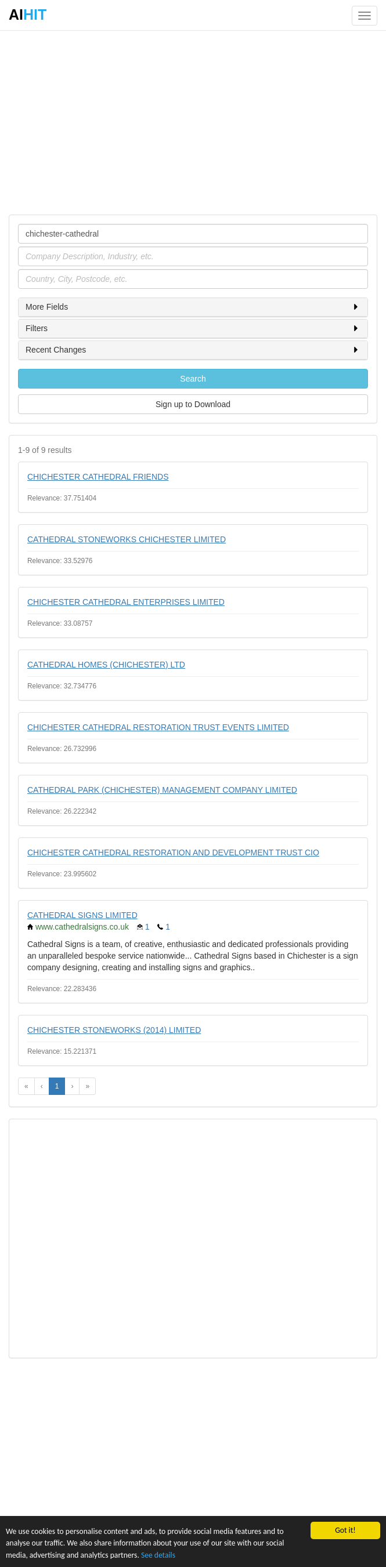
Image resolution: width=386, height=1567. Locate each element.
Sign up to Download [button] (193, 404)
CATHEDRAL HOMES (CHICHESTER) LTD (106, 664)
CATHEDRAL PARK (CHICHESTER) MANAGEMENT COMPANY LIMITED (162, 790)
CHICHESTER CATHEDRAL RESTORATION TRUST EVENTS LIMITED (158, 727)
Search (192, 378)
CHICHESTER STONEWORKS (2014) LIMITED (114, 1030)
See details (158, 1555)
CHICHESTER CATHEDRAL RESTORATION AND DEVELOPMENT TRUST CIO (173, 852)
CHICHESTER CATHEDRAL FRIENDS (97, 476)
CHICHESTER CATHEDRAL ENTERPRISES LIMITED (126, 602)
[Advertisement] (193, 122)
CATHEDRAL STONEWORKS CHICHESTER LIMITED (126, 539)
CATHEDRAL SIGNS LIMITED (82, 915)
